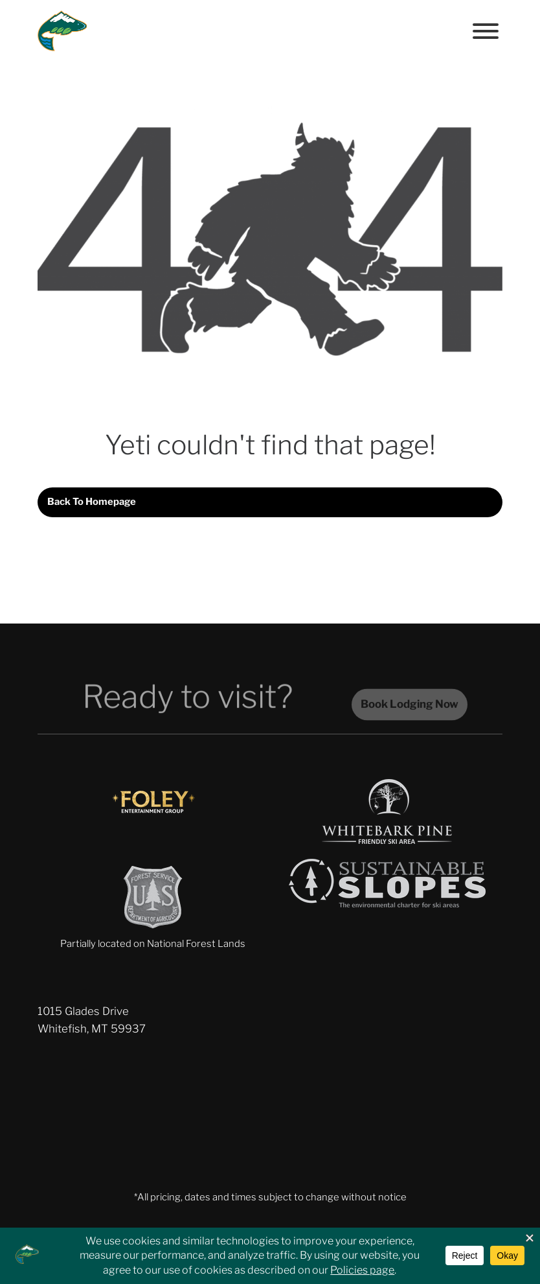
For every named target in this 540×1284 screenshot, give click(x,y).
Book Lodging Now (409, 710)
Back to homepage (91, 502)
